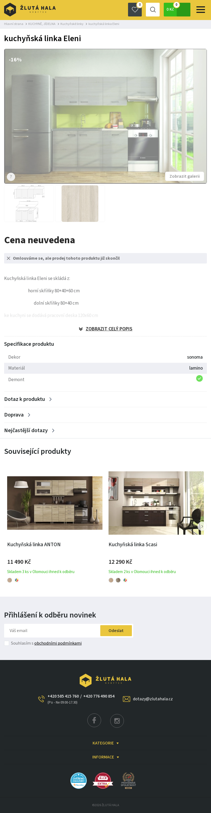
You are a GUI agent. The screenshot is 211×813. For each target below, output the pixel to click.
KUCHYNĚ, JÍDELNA (41, 24)
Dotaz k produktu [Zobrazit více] (24, 399)
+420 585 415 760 (63, 699)
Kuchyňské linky (72, 24)
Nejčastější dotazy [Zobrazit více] (26, 430)
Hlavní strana (13, 24)
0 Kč (178, 9)
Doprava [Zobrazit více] (14, 415)
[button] (202, 526)
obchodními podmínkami (58, 643)
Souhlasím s (46, 643)
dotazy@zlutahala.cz (153, 699)
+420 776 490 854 (99, 696)
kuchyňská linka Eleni (103, 24)
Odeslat (116, 631)
